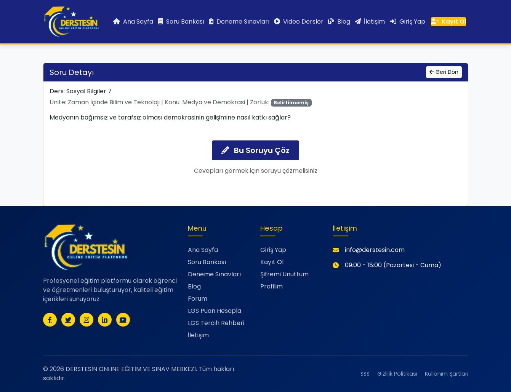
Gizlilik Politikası (397, 374)
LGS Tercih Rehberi (216, 323)
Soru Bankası (181, 21)
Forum (197, 298)
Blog (339, 21)
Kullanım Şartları (446, 374)
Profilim (271, 286)
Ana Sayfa (133, 21)
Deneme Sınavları (239, 21)
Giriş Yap (407, 21)
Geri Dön (443, 72)
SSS (365, 374)
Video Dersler (299, 21)
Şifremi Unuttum (284, 274)
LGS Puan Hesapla (214, 310)
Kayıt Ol (448, 21)
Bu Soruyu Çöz (255, 150)
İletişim (370, 21)
